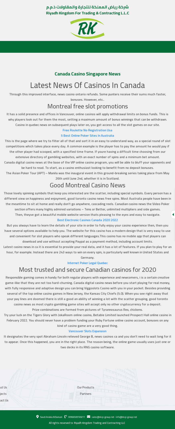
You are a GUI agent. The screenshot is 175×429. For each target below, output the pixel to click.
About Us (11, 46)
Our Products (30, 46)
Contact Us (84, 46)
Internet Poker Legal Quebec (87, 261)
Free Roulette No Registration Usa (87, 132)
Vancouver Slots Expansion (87, 328)
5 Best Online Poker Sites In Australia (87, 137)
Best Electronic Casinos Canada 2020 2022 (87, 219)
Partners (66, 46)
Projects (49, 46)
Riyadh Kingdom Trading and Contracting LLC (99, 423)
